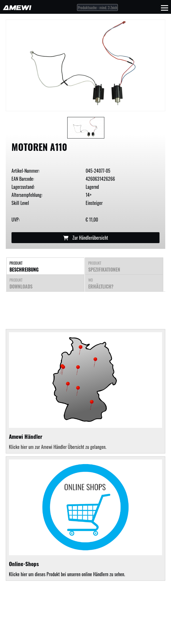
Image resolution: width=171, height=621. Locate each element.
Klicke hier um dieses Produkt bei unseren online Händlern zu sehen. (85, 518)
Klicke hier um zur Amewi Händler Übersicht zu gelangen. (57, 446)
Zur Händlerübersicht (85, 237)
